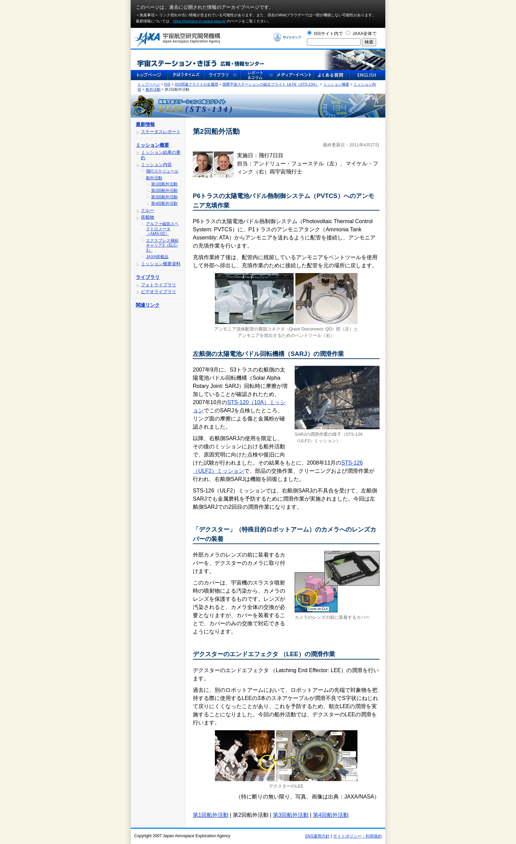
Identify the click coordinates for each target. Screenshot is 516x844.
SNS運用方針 (317, 836)
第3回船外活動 (164, 197)
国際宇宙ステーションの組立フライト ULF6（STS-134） (270, 84)
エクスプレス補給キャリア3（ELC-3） (162, 245)
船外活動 (153, 89)
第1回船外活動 (164, 184)
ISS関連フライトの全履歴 (196, 84)
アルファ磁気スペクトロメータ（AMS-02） (162, 228)
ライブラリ (148, 277)
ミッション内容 (156, 164)
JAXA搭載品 (157, 256)
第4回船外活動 (164, 203)
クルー (147, 210)
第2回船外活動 (164, 190)
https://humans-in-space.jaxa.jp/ (199, 21)
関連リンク (148, 305)
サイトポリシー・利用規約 (357, 836)
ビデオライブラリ (158, 291)
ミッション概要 (336, 84)
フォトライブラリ (158, 284)
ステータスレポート (161, 131)
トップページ (148, 84)
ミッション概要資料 (161, 263)
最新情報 (145, 124)
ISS (167, 84)
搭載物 (147, 217)
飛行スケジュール (162, 171)
